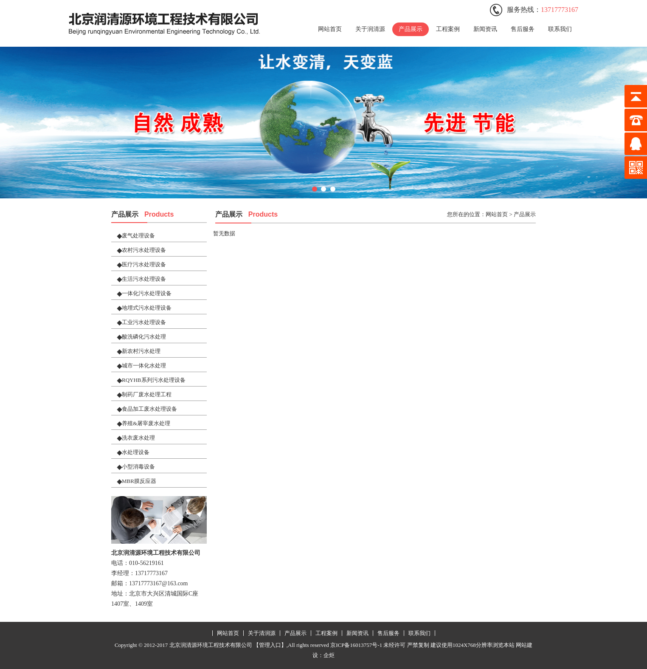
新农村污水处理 (141, 351)
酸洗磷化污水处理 (144, 336)
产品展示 (410, 29)
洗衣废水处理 (138, 438)
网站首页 (330, 29)
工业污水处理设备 (144, 322)
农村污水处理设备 (144, 250)
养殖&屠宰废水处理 (146, 423)
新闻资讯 (485, 29)
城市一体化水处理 (144, 365)
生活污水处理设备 (144, 279)
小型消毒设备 (138, 466)
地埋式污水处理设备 (147, 308)
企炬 (329, 655)
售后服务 (522, 29)
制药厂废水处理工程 (147, 394)
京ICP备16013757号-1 (356, 645)
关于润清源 (370, 29)
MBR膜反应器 (139, 481)
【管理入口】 (270, 645)
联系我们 (560, 29)
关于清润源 (262, 633)
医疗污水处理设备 (144, 264)
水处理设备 (135, 452)
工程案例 (448, 29)
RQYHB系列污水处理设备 (154, 380)
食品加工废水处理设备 (149, 409)
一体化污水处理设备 (147, 293)
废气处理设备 (138, 235)
